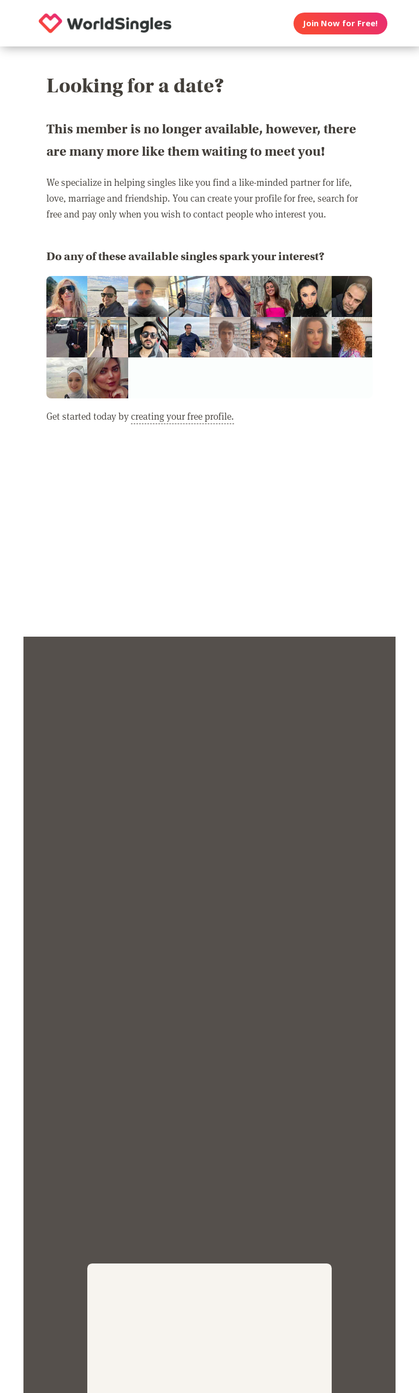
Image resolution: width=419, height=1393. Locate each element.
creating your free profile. (182, 415)
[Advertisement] (209, 537)
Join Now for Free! (340, 22)
